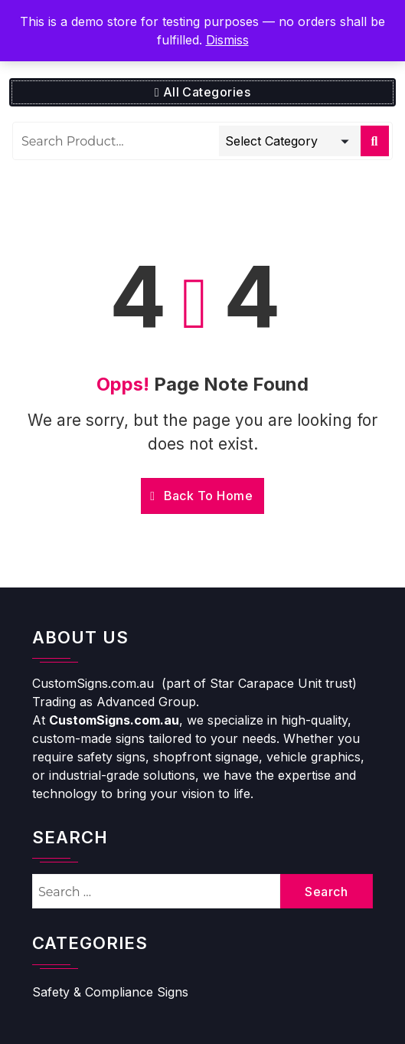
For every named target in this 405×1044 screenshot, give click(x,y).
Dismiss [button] (227, 39)
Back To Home (201, 495)
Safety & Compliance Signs (110, 992)
